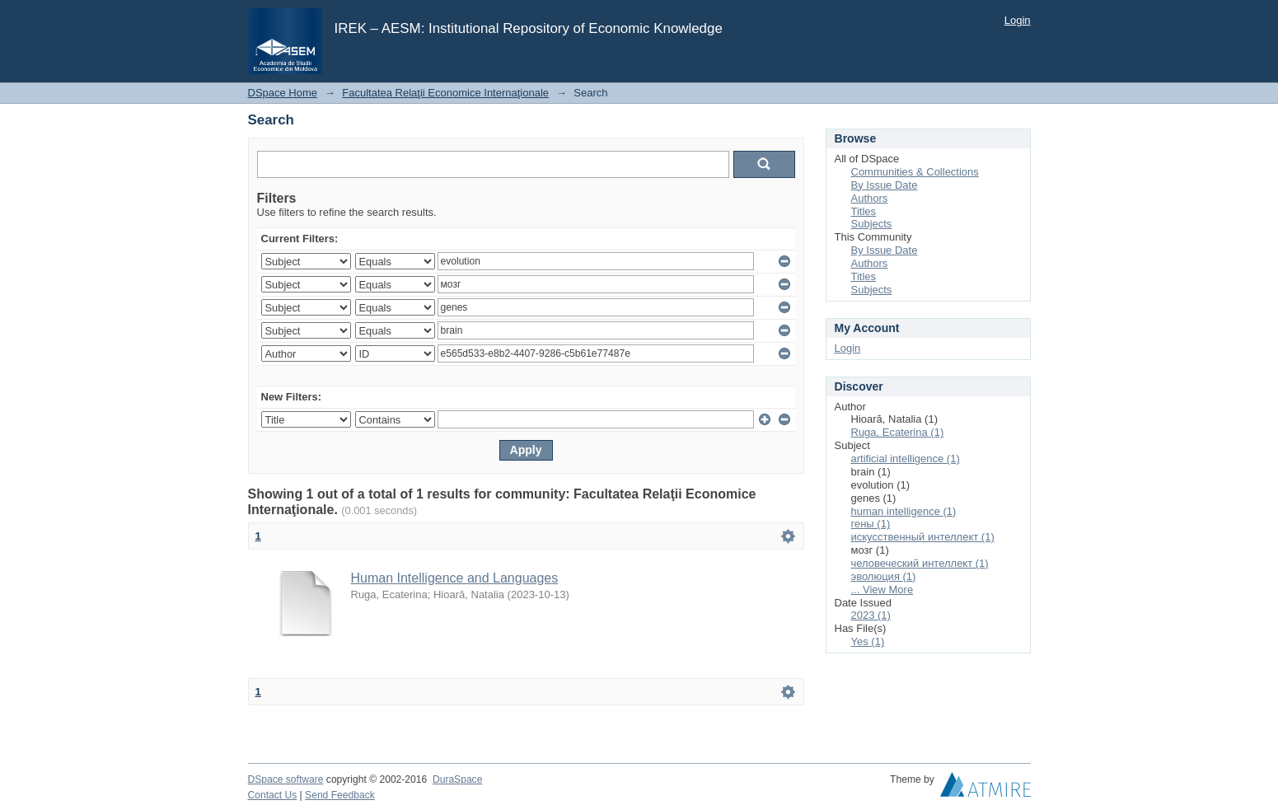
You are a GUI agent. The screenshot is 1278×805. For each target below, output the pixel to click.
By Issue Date (884, 185)
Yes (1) (868, 641)
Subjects (871, 224)
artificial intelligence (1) (905, 458)
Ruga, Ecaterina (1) (897, 432)
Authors (869, 198)
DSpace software (286, 779)
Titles (864, 211)
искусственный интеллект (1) (923, 537)
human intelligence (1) (904, 511)
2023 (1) (871, 615)
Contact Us (272, 795)
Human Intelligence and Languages (455, 578)
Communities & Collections (915, 172)
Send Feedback (340, 795)
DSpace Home (283, 93)
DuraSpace (457, 779)
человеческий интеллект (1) (920, 563)
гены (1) (871, 523)
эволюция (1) (883, 576)
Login (1017, 20)
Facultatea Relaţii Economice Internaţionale (445, 93)
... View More (882, 589)
